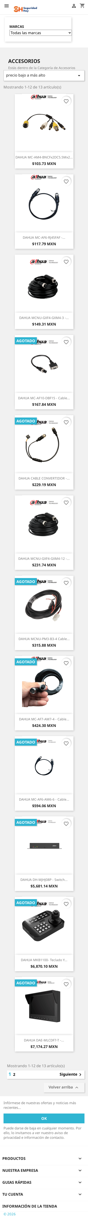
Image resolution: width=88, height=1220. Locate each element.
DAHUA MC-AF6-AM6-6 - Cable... (44, 799)
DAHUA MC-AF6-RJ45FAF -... (44, 237)
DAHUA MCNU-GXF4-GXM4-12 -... (44, 558)
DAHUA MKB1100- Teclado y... (44, 960)
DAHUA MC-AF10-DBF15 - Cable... (44, 398)
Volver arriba (64, 1087)
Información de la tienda (29, 1206)
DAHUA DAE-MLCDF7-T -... (44, 1040)
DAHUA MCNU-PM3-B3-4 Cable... (44, 639)
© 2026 (10, 1214)
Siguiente (71, 1074)
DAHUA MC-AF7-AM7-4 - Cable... (44, 719)
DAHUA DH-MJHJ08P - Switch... (44, 879)
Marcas (16, 27)
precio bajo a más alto (44, 75)
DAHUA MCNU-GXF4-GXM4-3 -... (44, 317)
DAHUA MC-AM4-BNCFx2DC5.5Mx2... (44, 157)
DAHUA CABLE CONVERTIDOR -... (44, 478)
